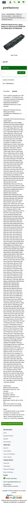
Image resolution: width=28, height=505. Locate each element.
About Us (5, 448)
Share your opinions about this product (12, 423)
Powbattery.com (16, 490)
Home (3, 14)
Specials (5, 439)
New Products (7, 442)
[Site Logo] (14, 8)
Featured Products (8, 436)
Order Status (6, 466)
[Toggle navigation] (4, 2)
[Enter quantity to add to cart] (10, 72)
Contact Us (6, 463)
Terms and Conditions (9, 454)
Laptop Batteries (10, 14)
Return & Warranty (8, 472)
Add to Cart (21, 72)
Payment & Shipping (8, 469)
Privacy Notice (7, 451)
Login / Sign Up (7, 457)
